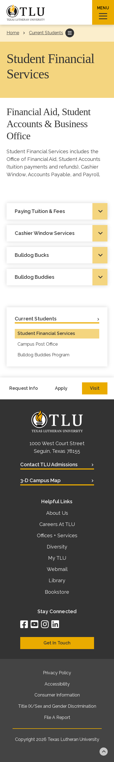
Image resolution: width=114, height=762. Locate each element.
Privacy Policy (57, 672)
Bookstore (57, 592)
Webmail (57, 569)
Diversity (57, 547)
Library (57, 580)
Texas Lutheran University (73, 739)
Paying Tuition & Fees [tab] (40, 211)
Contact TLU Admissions (49, 464)
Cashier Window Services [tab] (45, 233)
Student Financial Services (46, 333)
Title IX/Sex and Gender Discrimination (57, 706)
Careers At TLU (57, 524)
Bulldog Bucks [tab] (32, 255)
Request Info (23, 388)
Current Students (46, 32)
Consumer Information (57, 695)
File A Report (57, 717)
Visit (95, 388)
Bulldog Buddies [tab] (34, 277)
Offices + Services (57, 535)
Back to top (104, 751)
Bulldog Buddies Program (43, 354)
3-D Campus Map (40, 480)
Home (13, 32)
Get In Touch (57, 643)
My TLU (57, 558)
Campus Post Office (37, 344)
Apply (61, 388)
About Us (57, 513)
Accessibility (57, 684)
